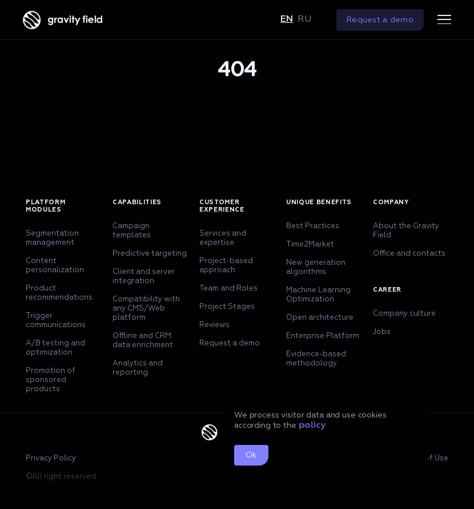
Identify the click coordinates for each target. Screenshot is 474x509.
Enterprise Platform (322, 336)
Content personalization (55, 265)
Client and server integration (144, 276)
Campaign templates (132, 230)
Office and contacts (409, 253)
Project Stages (227, 307)
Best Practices (312, 226)
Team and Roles (228, 288)
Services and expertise (222, 238)
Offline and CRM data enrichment (143, 340)
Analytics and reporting (138, 368)
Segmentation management (52, 238)
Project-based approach (226, 265)
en (286, 19)
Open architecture (320, 317)
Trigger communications (56, 320)
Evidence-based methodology (316, 359)
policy (312, 425)
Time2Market (310, 244)
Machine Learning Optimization (318, 295)
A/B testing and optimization (55, 348)
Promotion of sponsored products (50, 380)
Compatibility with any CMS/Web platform (146, 308)
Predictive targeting (150, 253)
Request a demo (380, 20)
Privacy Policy (51, 458)
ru (304, 19)
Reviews (214, 325)
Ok (251, 455)
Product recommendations (59, 293)
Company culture (404, 313)
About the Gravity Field (406, 230)
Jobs (382, 332)
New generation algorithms (316, 267)
